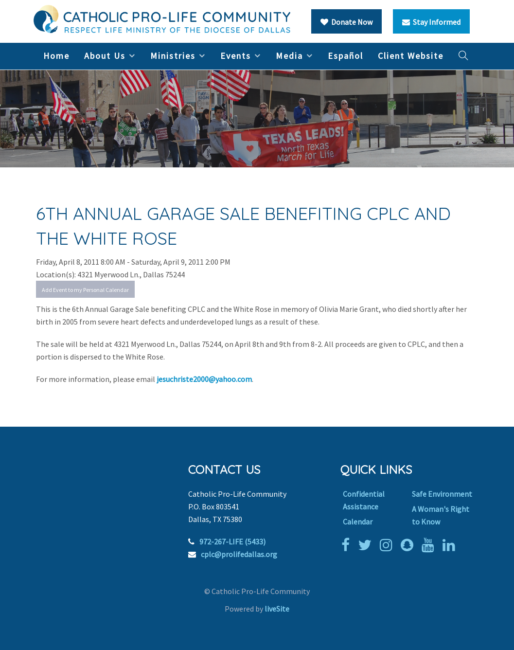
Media (289, 55)
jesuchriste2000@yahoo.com (204, 379)
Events (235, 55)
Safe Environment (442, 494)
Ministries (172, 55)
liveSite (277, 609)
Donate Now (346, 22)
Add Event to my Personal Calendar (85, 289)
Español (345, 55)
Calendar (357, 521)
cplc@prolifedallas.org (239, 554)
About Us (104, 55)
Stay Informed (431, 22)
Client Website (410, 55)
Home (56, 55)
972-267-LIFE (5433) (232, 541)
